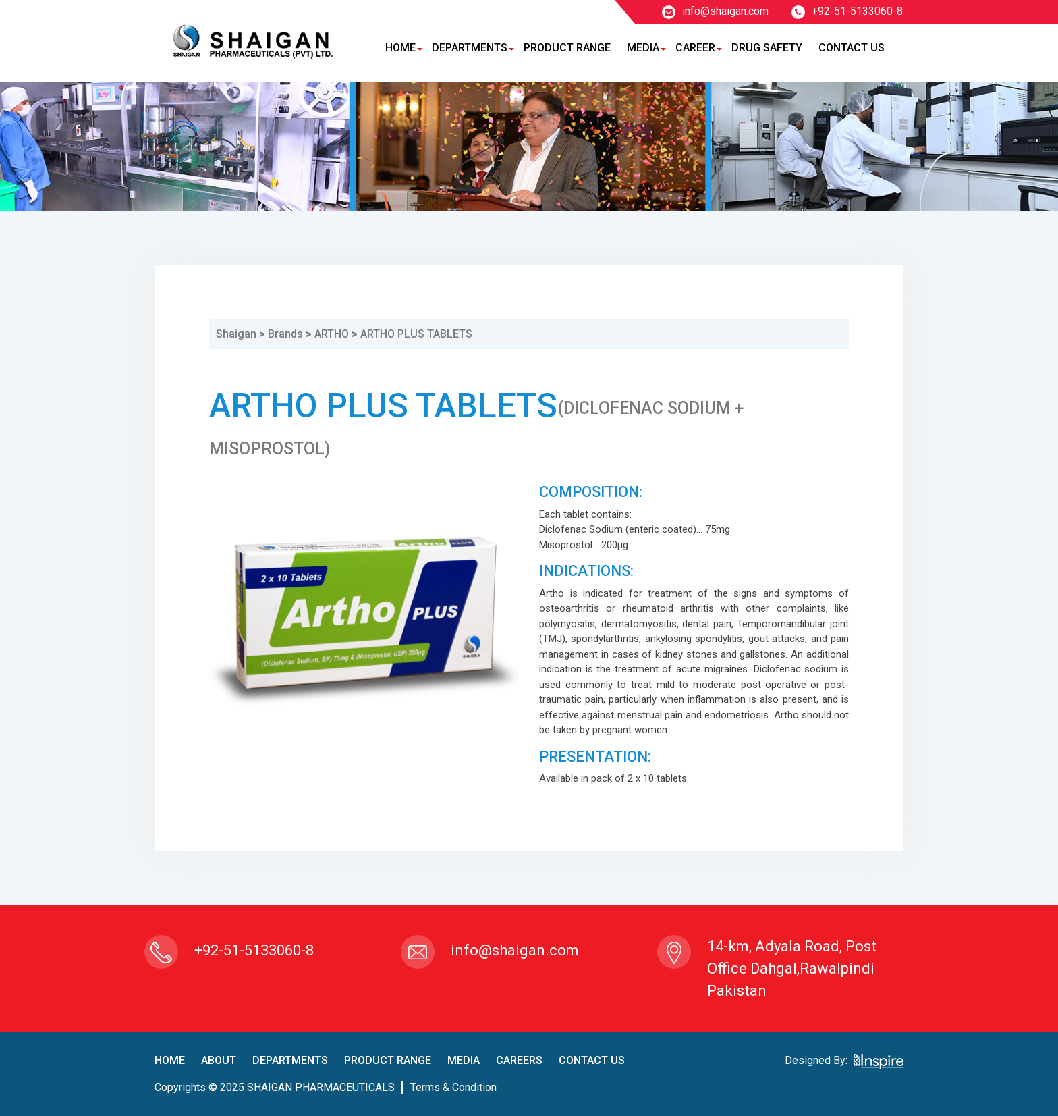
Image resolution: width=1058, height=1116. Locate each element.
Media (643, 47)
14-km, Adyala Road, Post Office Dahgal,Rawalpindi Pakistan (791, 968)
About (218, 1060)
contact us (592, 1060)
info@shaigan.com (715, 11)
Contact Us (851, 47)
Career (695, 47)
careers (519, 1060)
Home (400, 47)
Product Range (567, 47)
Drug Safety (766, 47)
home (170, 1060)
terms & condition (453, 1087)
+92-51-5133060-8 (847, 11)
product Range (387, 1060)
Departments (469, 47)
